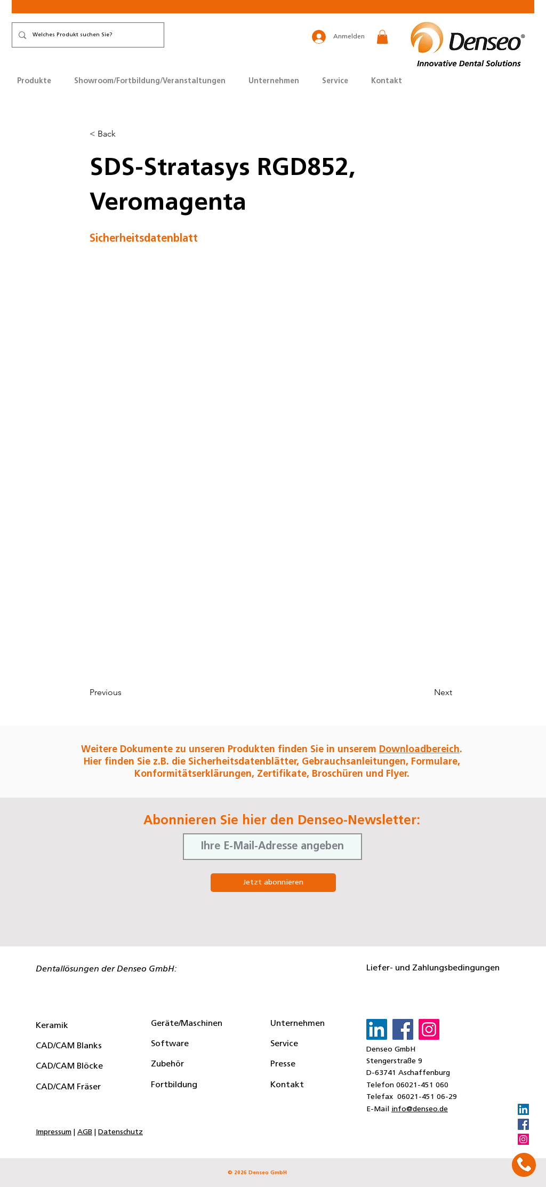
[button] (382, 37)
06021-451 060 (422, 1085)
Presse (282, 1064)
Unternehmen (297, 1023)
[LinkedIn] (523, 1109)
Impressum (53, 1132)
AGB (84, 1132)
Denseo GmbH (390, 1050)
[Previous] (125, 692)
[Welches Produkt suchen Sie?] (87, 35)
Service (284, 1044)
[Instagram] (523, 1139)
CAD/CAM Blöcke (69, 1066)
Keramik (52, 1026)
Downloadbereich (419, 750)
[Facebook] (523, 1124)
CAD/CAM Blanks (69, 1046)
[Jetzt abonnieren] (273, 882)
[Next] (425, 692)
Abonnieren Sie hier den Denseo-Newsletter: (281, 821)
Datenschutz (120, 1132)
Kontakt (287, 1085)
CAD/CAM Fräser (68, 1087)
